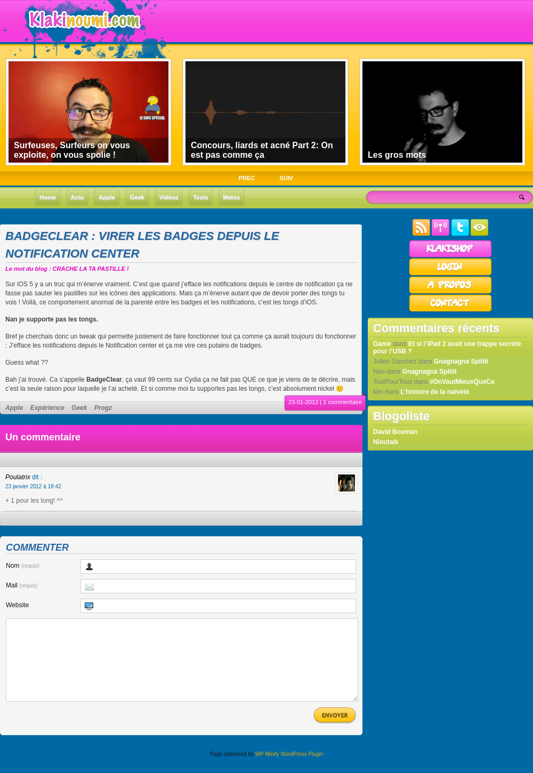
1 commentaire (342, 402)
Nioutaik (385, 442)
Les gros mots (397, 154)
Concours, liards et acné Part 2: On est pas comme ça (262, 150)
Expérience (47, 408)
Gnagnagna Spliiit (461, 361)
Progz (103, 408)
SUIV (286, 178)
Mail (21, 585)
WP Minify (267, 770)
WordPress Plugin (301, 770)
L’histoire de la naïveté (434, 392)
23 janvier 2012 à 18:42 (33, 486)
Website (17, 605)
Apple (14, 408)
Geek (79, 408)
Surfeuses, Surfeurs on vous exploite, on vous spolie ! (72, 150)
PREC (247, 178)
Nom (22, 565)
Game (382, 344)
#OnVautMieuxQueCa (462, 381)
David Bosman (395, 432)
